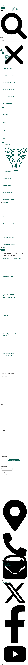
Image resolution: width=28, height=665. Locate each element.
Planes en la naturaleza (9, 224)
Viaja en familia (7, 178)
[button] (14, 26)
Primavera (5, 114)
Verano (4, 122)
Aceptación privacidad (14, 472)
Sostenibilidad (14, 6)
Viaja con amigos (7, 192)
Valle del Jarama (7, 103)
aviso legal (13, 472)
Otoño (4, 130)
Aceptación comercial (11, 474)
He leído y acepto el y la (14, 472)
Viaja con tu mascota (8, 199)
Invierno (5, 138)
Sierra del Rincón (7, 68)
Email (7, 469)
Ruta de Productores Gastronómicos (9, 354)
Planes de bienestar (8, 237)
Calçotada (6, 316)
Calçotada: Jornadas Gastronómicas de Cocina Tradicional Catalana (11, 295)
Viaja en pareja (7, 185)
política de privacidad (19, 472)
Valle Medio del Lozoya (9, 82)
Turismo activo (7, 217)
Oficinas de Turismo (5, 4)
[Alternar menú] (1, 50)
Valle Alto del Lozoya (8, 75)
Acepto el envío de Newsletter (11, 474)
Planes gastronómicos (9, 244)
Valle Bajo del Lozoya (9, 89)
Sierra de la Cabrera (8, 96)
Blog (3, 5)
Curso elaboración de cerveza (12, 258)
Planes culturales (7, 231)
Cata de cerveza (8, 276)
